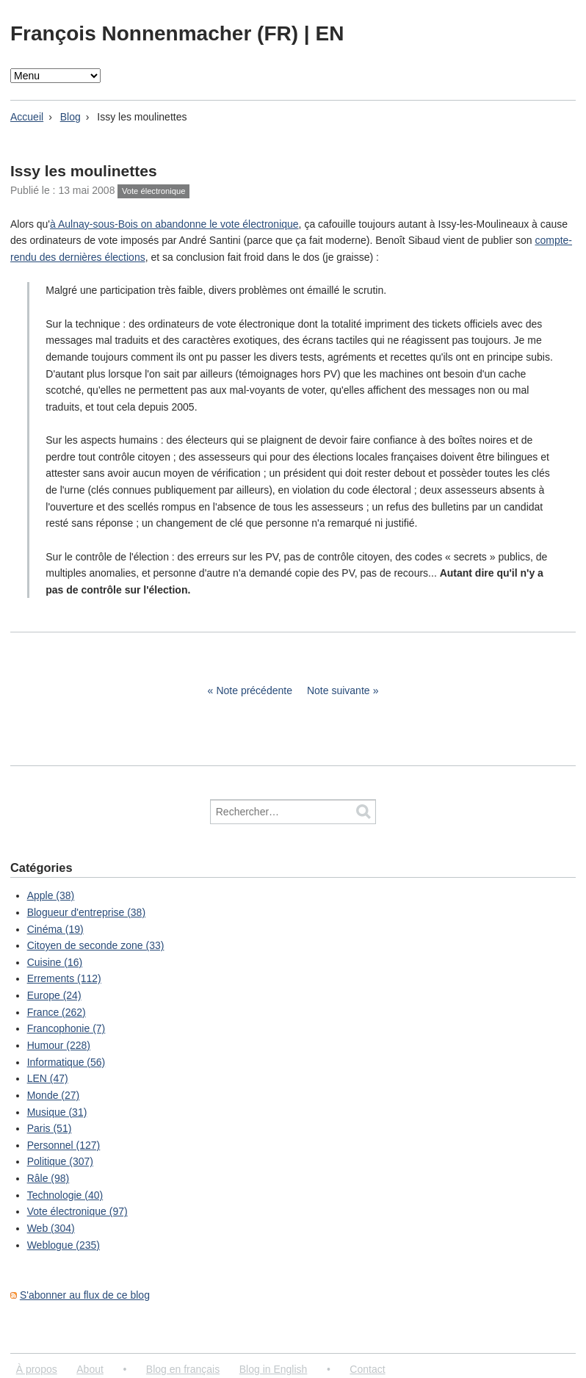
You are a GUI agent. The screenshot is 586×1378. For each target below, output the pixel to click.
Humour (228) (58, 1045)
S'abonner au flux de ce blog (85, 1295)
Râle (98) (48, 1178)
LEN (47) (47, 1078)
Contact (367, 1369)
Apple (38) (51, 895)
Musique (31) (57, 1112)
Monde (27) (53, 1095)
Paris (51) (49, 1128)
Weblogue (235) (63, 1245)
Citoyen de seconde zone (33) (95, 945)
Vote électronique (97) (77, 1211)
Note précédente (254, 690)
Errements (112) (64, 978)
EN (329, 33)
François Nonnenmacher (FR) (157, 33)
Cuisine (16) (54, 962)
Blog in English (273, 1369)
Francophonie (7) (66, 1028)
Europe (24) (54, 995)
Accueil (26, 117)
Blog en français (183, 1369)
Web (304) (51, 1228)
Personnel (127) (64, 1145)
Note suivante (338, 690)
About (90, 1369)
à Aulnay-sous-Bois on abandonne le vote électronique (174, 224)
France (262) (56, 1012)
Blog (70, 117)
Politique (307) (60, 1161)
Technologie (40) (65, 1195)
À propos (36, 1369)
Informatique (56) (66, 1062)
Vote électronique (153, 191)
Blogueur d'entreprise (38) (86, 912)
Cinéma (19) (55, 929)
